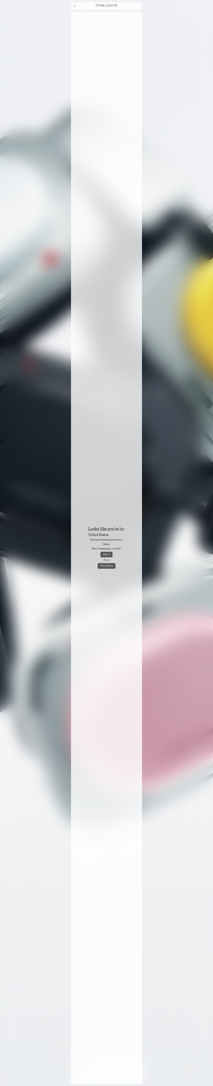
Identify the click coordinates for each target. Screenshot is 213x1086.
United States (106, 566)
